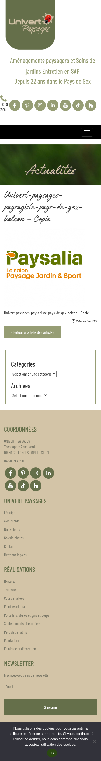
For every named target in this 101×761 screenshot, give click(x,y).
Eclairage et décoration (20, 648)
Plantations (11, 640)
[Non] (94, 741)
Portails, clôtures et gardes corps (26, 615)
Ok (52, 753)
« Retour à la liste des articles (32, 332)
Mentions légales (15, 554)
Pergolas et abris (15, 632)
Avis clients (11, 520)
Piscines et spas (15, 606)
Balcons (9, 581)
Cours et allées (14, 598)
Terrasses (10, 589)
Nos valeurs (12, 529)
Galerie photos (14, 537)
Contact (9, 546)
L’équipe (9, 512)
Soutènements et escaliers (22, 623)
